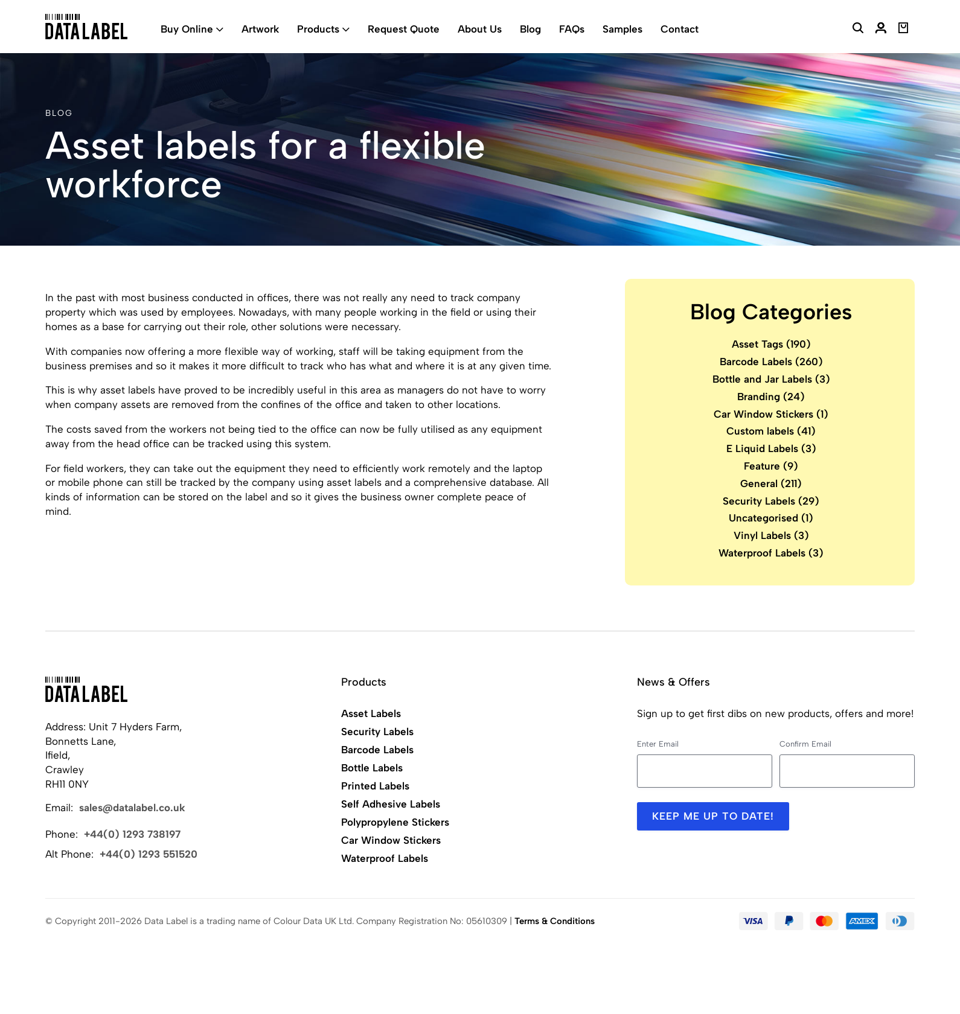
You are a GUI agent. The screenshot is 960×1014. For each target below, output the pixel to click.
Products (318, 29)
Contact (680, 29)
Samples (622, 29)
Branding (771, 397)
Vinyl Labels (771, 535)
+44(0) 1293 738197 (132, 834)
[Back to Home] (86, 689)
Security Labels (771, 501)
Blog (530, 29)
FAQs (571, 29)
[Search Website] (858, 29)
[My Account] (880, 29)
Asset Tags (771, 344)
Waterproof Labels (771, 553)
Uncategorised (771, 518)
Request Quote (404, 29)
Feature (771, 466)
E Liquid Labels (771, 448)
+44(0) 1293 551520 (148, 854)
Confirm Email (805, 743)
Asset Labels (371, 713)
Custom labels (771, 431)
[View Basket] (903, 29)
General (771, 483)
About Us (480, 29)
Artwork (260, 29)
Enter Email (658, 743)
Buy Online (187, 29)
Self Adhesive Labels (390, 804)
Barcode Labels (771, 362)
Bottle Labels (372, 768)
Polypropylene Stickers (395, 822)
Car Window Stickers (771, 414)
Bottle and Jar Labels (771, 379)
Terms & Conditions (554, 921)
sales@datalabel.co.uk (132, 808)
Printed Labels (375, 786)
